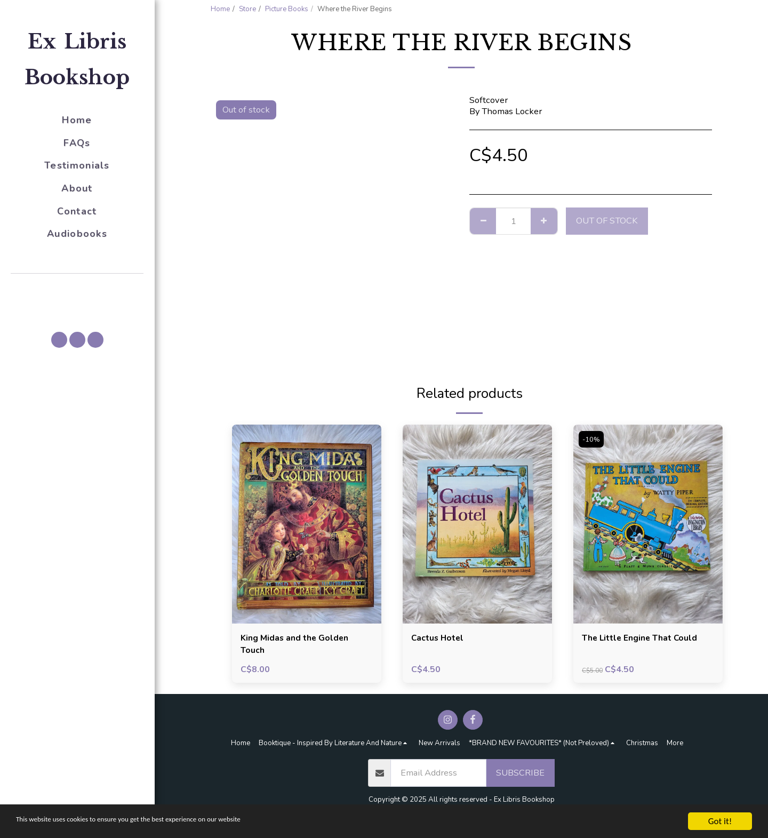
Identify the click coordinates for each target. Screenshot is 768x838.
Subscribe (520, 774)
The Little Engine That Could (642, 638)
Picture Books (286, 9)
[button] (77, 289)
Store (247, 9)
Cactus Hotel (438, 638)
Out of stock (607, 220)
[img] (306, 524)
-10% (592, 439)
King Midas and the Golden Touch (297, 645)
